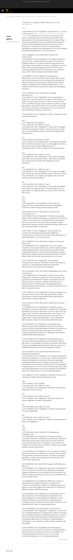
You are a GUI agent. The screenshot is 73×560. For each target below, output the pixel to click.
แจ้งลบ (24, 28)
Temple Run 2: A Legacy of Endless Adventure (41, 16)
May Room (20, 16)
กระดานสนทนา (11, 16)
